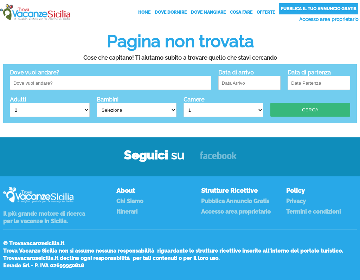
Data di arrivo (249, 79)
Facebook (218, 158)
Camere (223, 106)
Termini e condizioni (313, 211)
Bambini (136, 106)
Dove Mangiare (208, 12)
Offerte (266, 12)
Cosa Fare (241, 12)
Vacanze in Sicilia (35, 12)
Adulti (50, 106)
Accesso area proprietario (328, 19)
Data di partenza (319, 79)
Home (144, 12)
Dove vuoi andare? (110, 79)
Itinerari (126, 211)
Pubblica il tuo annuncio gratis (318, 8)
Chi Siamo (129, 201)
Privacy (296, 201)
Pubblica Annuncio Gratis (235, 201)
